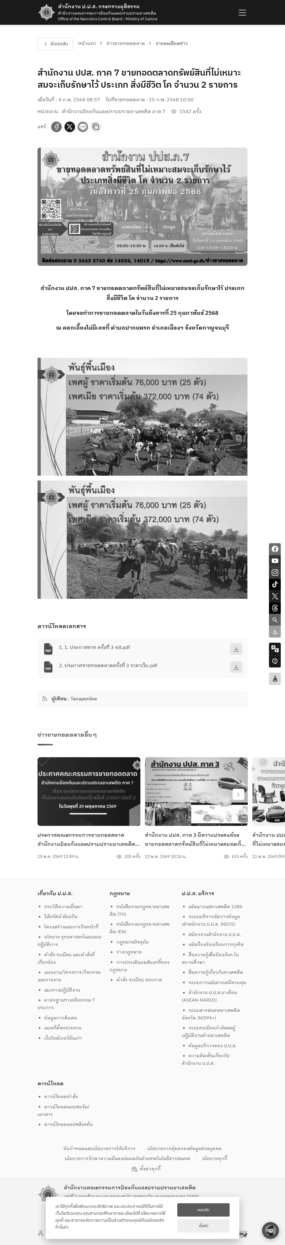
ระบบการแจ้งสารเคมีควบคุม (214, 982)
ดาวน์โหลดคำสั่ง (58, 1096)
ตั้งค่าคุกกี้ (146, 1169)
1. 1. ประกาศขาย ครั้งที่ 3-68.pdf (94, 648)
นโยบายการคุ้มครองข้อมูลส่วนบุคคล (184, 1149)
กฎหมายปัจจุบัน (129, 942)
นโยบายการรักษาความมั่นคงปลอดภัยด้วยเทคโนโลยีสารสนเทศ (127, 1158)
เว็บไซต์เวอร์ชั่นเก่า (60, 1038)
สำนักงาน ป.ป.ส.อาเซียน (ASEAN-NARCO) (209, 996)
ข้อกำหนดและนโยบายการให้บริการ (100, 1149)
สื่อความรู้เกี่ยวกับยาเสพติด (213, 972)
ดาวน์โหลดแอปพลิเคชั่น (65, 1124)
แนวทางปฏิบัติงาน (59, 990)
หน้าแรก (87, 44)
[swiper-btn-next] (238, 794)
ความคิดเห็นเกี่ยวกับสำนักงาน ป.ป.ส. (206, 1059)
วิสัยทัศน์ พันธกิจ (58, 917)
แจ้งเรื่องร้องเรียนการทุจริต (213, 944)
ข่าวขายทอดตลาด (125, 44)
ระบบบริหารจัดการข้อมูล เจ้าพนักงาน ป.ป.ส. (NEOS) (211, 920)
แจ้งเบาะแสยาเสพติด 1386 (212, 907)
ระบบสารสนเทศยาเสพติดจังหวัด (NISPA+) (211, 1014)
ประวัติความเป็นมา (60, 907)
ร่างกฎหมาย (126, 952)
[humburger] (241, 12)
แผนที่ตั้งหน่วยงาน (60, 1028)
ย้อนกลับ (55, 44)
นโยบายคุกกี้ (214, 1158)
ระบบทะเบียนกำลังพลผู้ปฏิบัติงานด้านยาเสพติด (209, 1031)
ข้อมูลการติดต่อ (57, 1018)
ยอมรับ (203, 1210)
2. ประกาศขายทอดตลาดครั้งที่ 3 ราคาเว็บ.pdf (108, 666)
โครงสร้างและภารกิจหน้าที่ (68, 927)
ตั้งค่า (64, 1227)
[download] (236, 649)
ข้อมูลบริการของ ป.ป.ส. (209, 1046)
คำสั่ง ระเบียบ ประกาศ (136, 980)
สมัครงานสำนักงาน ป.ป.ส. (211, 934)
